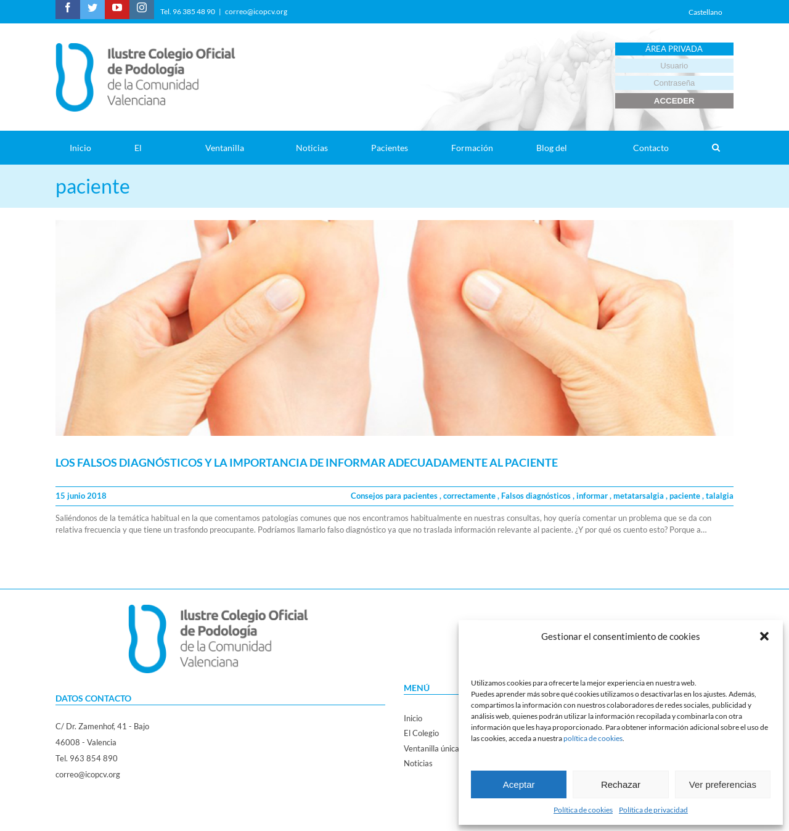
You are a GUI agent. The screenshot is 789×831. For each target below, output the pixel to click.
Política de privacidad (653, 809)
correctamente (470, 496)
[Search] (716, 148)
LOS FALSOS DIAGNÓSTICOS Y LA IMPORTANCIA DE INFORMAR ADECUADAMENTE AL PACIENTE (306, 462)
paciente (685, 496)
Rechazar (620, 784)
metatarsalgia (639, 496)
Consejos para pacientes (395, 496)
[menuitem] (87, 148)
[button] (764, 636)
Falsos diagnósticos (537, 496)
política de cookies (593, 738)
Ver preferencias (722, 784)
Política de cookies (583, 809)
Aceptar (519, 784)
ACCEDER (674, 100)
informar (593, 496)
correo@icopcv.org (256, 11)
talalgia (720, 496)
